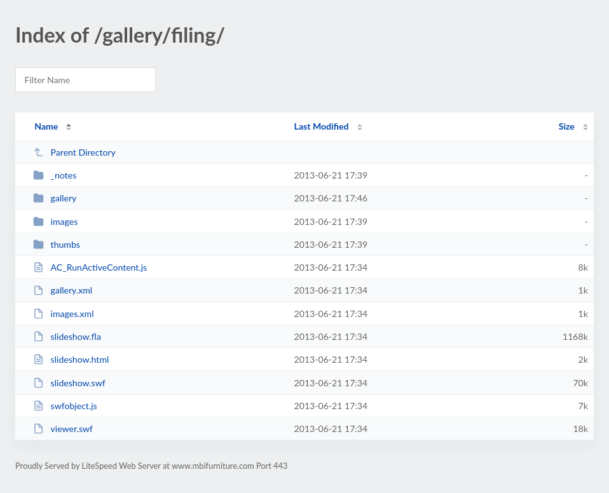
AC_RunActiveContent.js (90, 267)
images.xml (63, 313)
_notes (54, 175)
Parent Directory (74, 152)
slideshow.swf (69, 382)
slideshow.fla (67, 336)
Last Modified (321, 126)
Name (46, 126)
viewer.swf (63, 428)
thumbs (56, 244)
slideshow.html (71, 359)
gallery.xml (62, 290)
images (55, 221)
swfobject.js (65, 405)
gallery (54, 197)
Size (567, 126)
